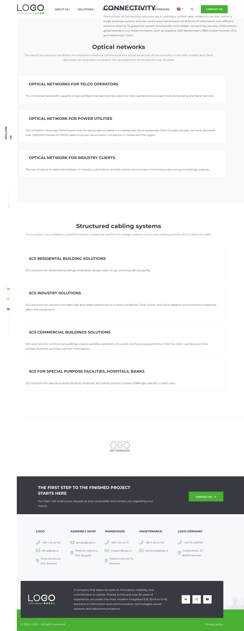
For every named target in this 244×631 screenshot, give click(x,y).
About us (61, 9)
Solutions (85, 9)
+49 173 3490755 (193, 542)
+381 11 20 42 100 (51, 542)
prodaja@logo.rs (85, 542)
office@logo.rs (50, 550)
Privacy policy (214, 624)
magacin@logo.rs (121, 550)
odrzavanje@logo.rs (156, 550)
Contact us (205, 496)
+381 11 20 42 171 (120, 542)
